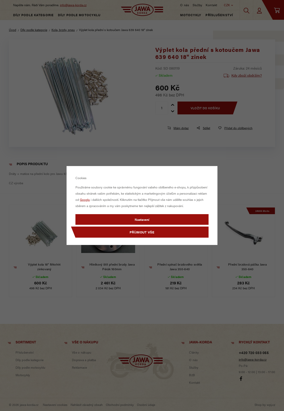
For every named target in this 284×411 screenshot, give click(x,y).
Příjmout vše (142, 232)
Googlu (85, 199)
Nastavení (142, 219)
